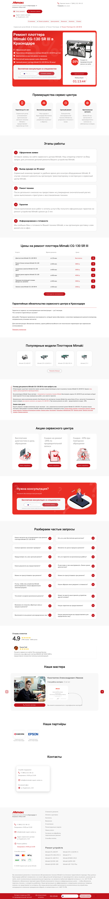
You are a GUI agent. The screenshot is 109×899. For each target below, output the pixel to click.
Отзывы (78, 21)
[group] (19, 735)
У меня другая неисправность (54, 294)
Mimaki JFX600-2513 (70, 858)
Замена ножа (45, 410)
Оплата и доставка (51, 815)
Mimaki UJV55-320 (69, 861)
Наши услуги (49, 830)
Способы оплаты (50, 838)
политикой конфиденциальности (49, 77)
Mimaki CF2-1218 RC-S (70, 852)
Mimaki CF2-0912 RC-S (52, 855)
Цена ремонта (55, 21)
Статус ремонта (19, 11)
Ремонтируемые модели (53, 827)
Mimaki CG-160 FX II (51, 858)
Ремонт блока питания (71, 408)
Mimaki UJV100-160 (51, 864)
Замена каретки (23, 412)
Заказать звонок (34, 11)
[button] (102, 691)
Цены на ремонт (79, 74)
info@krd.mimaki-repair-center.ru (30, 780)
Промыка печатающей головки (31, 410)
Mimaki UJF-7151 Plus (70, 864)
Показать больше (54, 371)
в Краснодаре (32, 5)
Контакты (71, 21)
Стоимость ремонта (51, 812)
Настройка (52, 410)
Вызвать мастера (29, 705)
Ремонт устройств (44, 21)
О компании (31, 21)
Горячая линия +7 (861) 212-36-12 (71, 3)
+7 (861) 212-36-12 (33, 774)
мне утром (64, 6)
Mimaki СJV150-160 (51, 861)
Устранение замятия (84, 408)
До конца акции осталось (41, 896)
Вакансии (64, 21)
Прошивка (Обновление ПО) (64, 410)
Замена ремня (78, 410)
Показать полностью (19, 329)
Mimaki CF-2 (67, 855)
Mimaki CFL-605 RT (51, 852)
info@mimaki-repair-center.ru (25, 832)
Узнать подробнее (25, 465)
